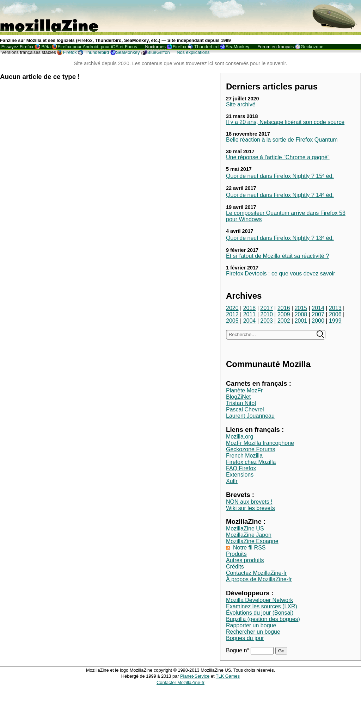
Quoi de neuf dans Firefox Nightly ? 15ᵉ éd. (280, 176)
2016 (283, 308)
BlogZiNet (238, 397)
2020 (232, 308)
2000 (318, 321)
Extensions (239, 475)
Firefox (179, 46)
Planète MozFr (244, 390)
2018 (249, 308)
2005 (232, 321)
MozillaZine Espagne (252, 541)
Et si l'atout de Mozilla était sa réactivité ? (277, 256)
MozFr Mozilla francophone (260, 443)
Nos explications (193, 52)
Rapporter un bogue (251, 625)
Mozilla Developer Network (259, 600)
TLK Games (228, 676)
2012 (232, 314)
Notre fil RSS (249, 548)
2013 (335, 308)
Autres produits (245, 560)
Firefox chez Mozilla (251, 462)
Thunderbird (206, 46)
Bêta (45, 46)
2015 (301, 308)
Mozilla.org (239, 437)
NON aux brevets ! (249, 502)
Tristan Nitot (241, 403)
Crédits (235, 567)
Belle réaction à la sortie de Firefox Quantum (282, 140)
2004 (249, 321)
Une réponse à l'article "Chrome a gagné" (278, 157)
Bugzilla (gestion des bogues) (263, 619)
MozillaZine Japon (248, 535)
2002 (283, 321)
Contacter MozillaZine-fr (180, 682)
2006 (335, 314)
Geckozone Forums (250, 449)
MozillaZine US (245, 529)
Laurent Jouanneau (250, 416)
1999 (335, 321)
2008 (301, 314)
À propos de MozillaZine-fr (259, 579)
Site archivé (241, 104)
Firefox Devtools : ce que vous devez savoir (280, 274)
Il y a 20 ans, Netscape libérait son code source (285, 122)
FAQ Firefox (241, 468)
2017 (266, 308)
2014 (318, 308)
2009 (283, 314)
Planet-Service (194, 676)
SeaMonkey (238, 46)
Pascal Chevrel (245, 409)
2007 (318, 314)
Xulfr (232, 481)
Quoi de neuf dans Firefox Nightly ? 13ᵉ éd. (280, 238)
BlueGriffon (158, 52)
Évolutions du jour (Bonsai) (259, 613)
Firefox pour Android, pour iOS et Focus (97, 46)
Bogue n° (238, 650)
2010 (266, 314)
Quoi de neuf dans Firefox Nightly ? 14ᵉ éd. (280, 195)
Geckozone (312, 46)
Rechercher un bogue (253, 632)
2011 (249, 314)
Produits (236, 554)
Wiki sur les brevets (250, 508)
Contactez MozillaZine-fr (256, 573)
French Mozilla (244, 456)
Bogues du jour (245, 638)
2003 (266, 321)
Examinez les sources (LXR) (261, 606)
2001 (301, 321)
